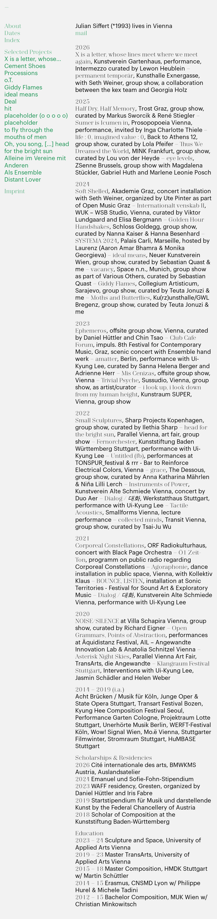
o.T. (8, 80)
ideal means (21, 95)
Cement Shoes (24, 66)
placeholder (21, 123)
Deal (10, 102)
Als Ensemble (23, 173)
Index (12, 40)
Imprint (14, 191)
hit (8, 109)
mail (81, 33)
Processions (21, 73)
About (12, 26)
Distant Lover (22, 180)
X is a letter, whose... (32, 59)
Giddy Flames (23, 88)
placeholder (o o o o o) (36, 116)
